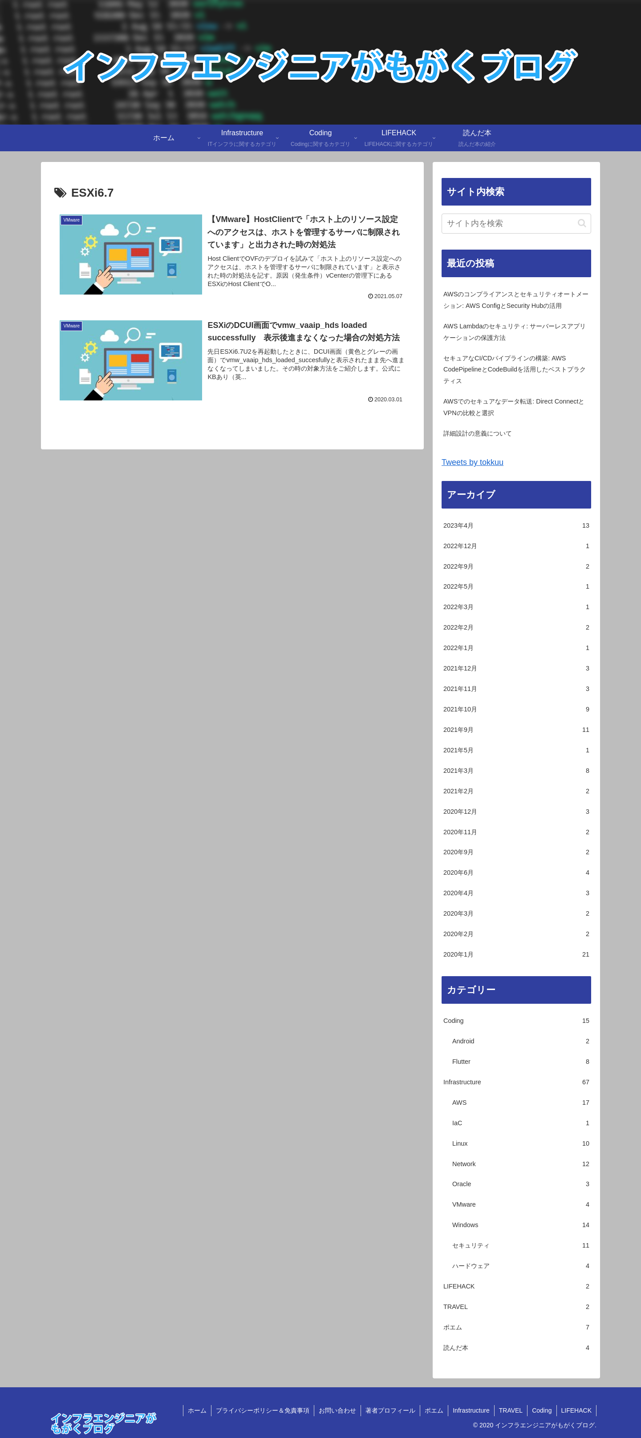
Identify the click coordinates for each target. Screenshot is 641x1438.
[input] (516, 224)
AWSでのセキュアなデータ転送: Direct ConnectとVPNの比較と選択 (513, 407)
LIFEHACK (576, 1410)
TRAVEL (511, 1410)
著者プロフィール (390, 1410)
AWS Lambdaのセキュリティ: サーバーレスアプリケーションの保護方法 (514, 332)
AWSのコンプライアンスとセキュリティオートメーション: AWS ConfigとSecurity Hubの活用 (515, 300)
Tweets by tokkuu (472, 462)
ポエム (434, 1410)
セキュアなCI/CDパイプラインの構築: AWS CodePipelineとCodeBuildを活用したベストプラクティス (514, 370)
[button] (582, 223)
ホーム (197, 1410)
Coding (542, 1410)
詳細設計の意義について (477, 433)
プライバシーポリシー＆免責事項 (262, 1410)
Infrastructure (471, 1410)
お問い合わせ (337, 1410)
